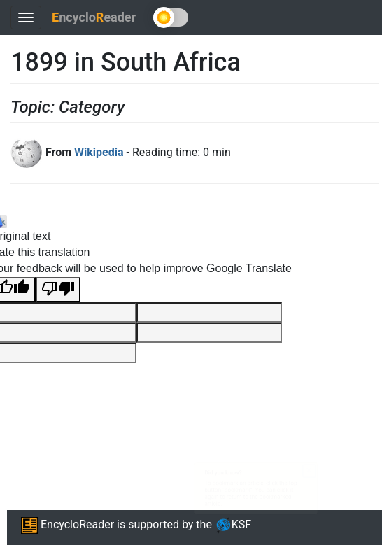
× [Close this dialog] (358, 454)
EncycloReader (67, 524)
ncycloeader (94, 17)
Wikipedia (98, 152)
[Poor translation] (58, 290)
